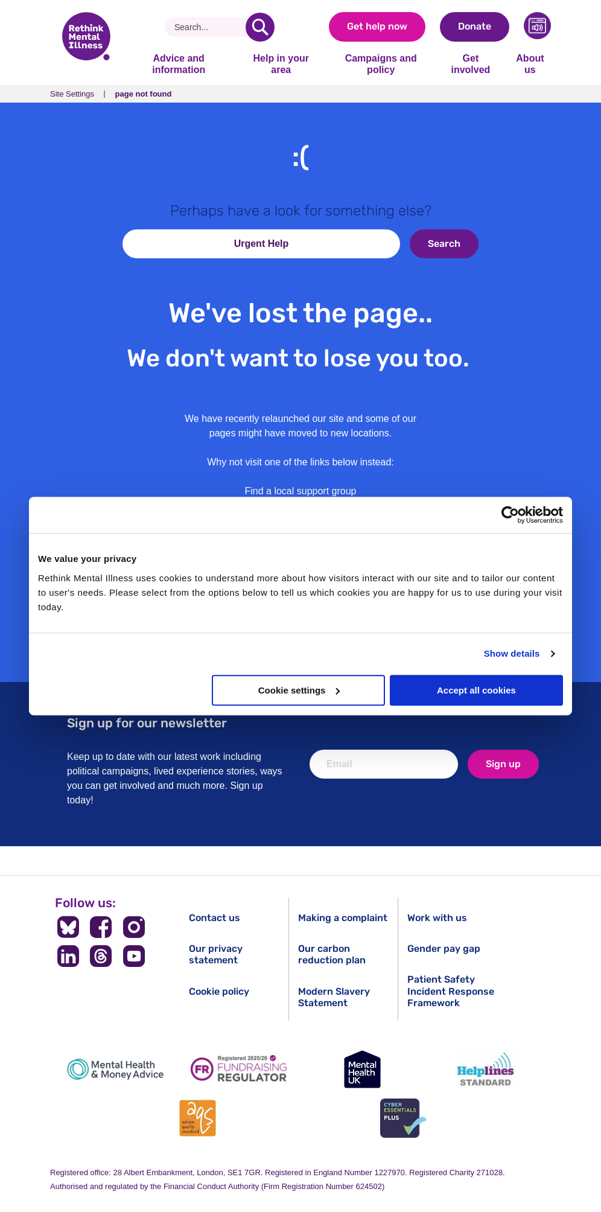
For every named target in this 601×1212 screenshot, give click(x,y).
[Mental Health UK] (362, 1069)
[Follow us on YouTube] (134, 956)
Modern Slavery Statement (334, 997)
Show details (512, 653)
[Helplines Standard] (485, 1069)
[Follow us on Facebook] (101, 927)
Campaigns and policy (381, 63)
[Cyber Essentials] (403, 1118)
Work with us (437, 917)
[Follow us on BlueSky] (67, 927)
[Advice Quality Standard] (198, 1118)
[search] (260, 27)
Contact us (214, 917)
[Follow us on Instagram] (134, 927)
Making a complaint (342, 917)
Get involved (470, 63)
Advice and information (178, 63)
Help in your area (280, 63)
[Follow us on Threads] (101, 956)
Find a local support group (301, 491)
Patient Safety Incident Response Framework (450, 991)
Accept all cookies (476, 690)
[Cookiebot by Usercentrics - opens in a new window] (510, 515)
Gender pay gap (443, 948)
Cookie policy (219, 991)
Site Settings (72, 93)
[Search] (210, 27)
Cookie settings (299, 690)
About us (530, 63)
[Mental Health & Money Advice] (115, 1069)
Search (444, 243)
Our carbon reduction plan (332, 954)
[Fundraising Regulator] (239, 1069)
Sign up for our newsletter (147, 722)
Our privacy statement (216, 954)
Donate (474, 26)
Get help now (377, 26)
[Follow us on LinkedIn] (67, 956)
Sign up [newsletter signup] (503, 764)
